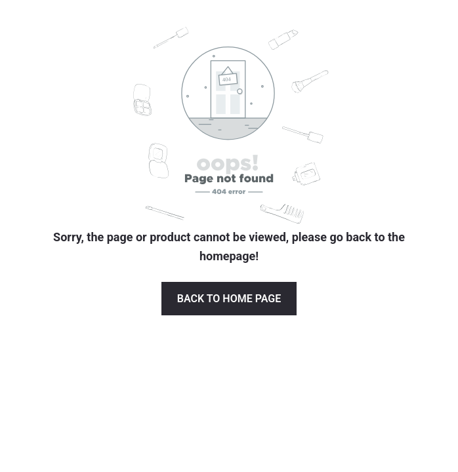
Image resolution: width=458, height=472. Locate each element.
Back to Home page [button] (229, 298)
